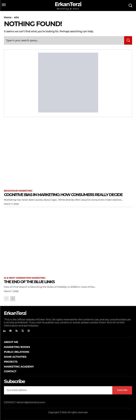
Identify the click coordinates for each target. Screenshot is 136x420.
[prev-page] (6, 298)
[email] (58, 390)
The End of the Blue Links (29, 281)
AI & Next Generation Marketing (24, 278)
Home (7, 17)
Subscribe (122, 390)
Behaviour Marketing (18, 191)
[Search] (128, 40)
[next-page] (12, 298)
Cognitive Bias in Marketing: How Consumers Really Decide (63, 194)
